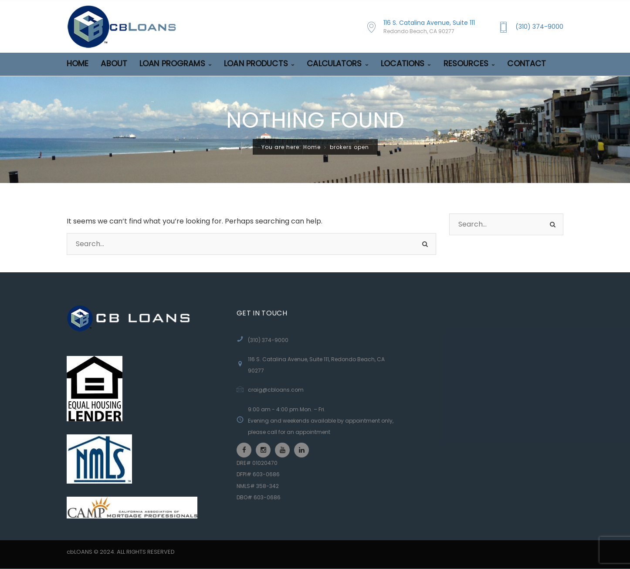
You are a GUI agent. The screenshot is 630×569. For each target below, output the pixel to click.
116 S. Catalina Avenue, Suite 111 (429, 26)
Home (312, 147)
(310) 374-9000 (539, 26)
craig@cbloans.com (276, 389)
